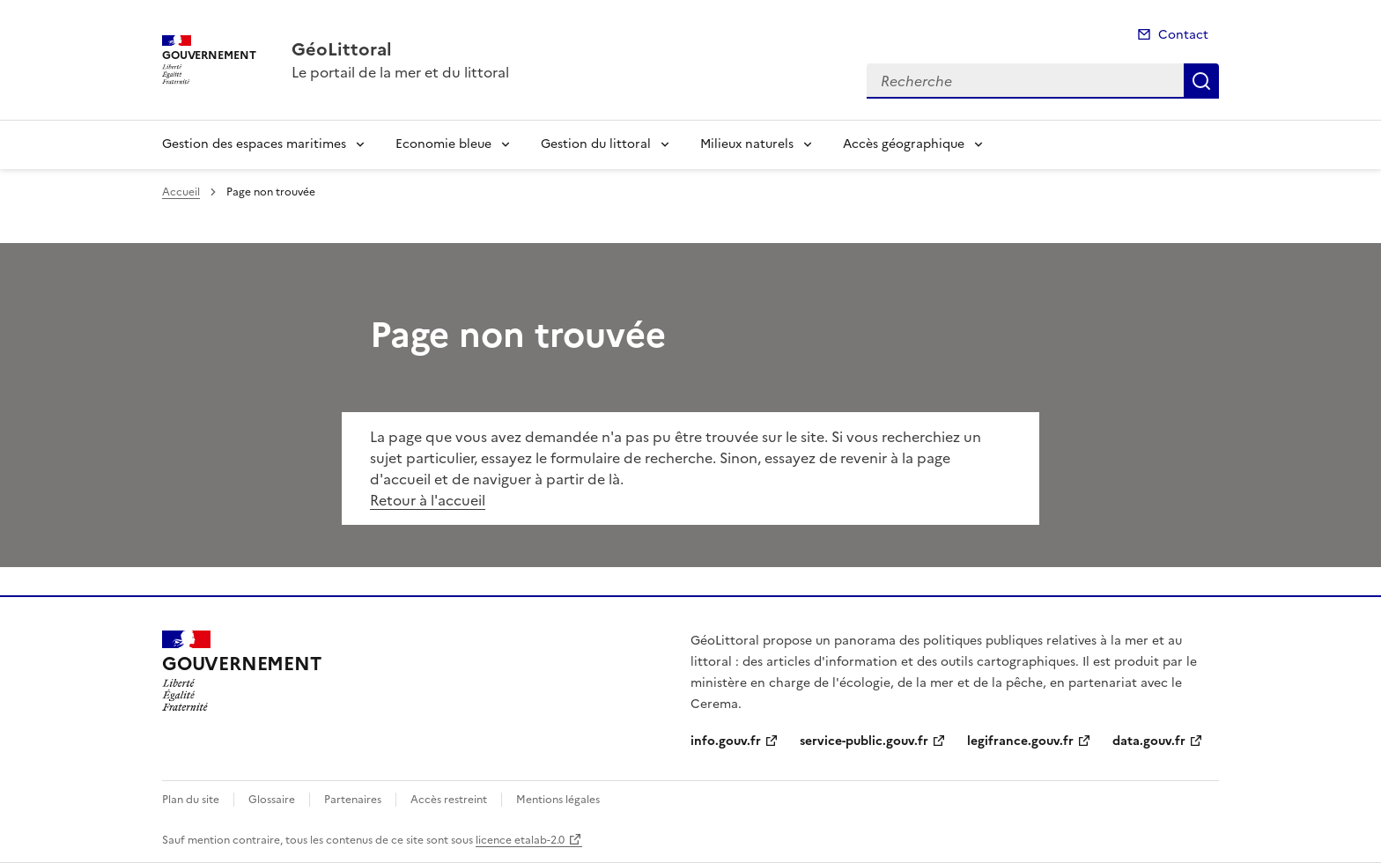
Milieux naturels (747, 144)
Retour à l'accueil (427, 500)
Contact (1183, 35)
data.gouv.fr (1148, 741)
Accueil (181, 192)
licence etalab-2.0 (520, 840)
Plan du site (190, 800)
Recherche (1201, 81)
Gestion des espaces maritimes (254, 144)
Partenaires (352, 800)
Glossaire (271, 800)
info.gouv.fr (725, 741)
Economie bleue (443, 144)
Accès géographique (903, 144)
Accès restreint (448, 800)
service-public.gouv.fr (864, 741)
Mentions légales (558, 800)
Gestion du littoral (596, 144)
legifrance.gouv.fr (1020, 741)
